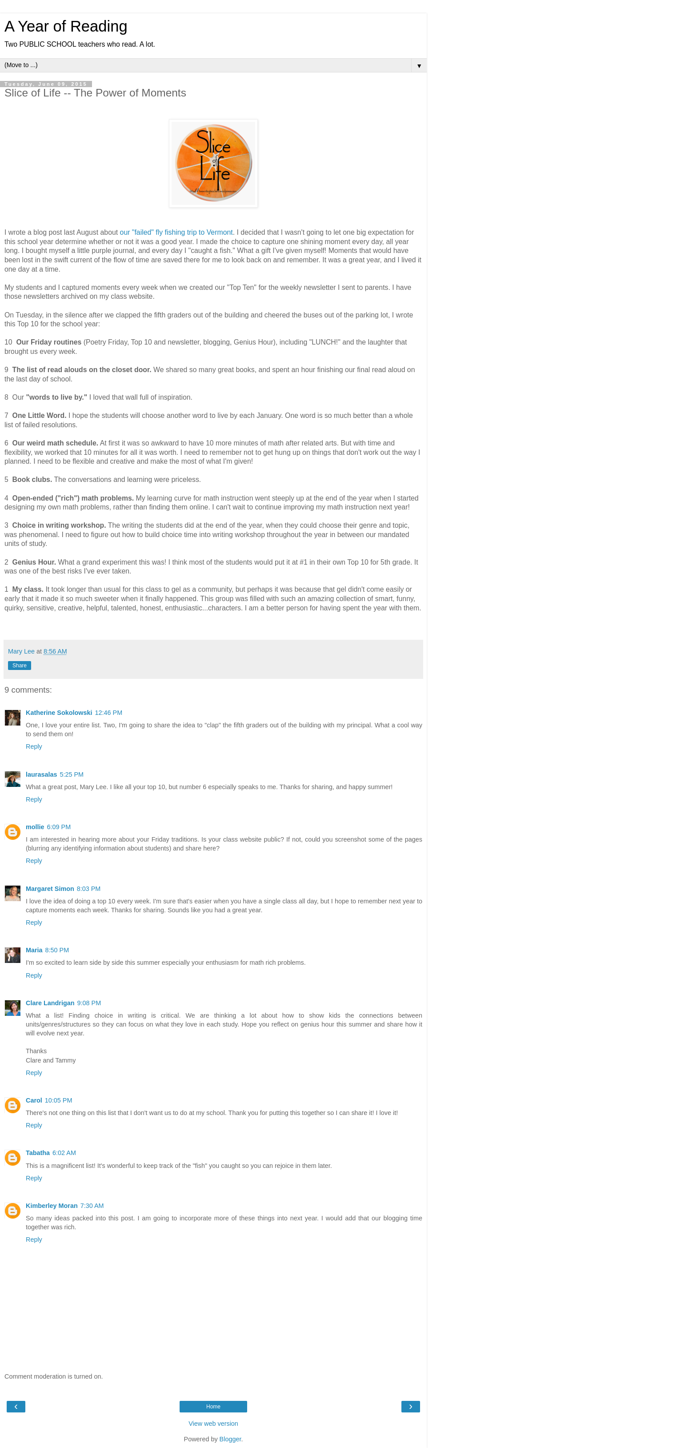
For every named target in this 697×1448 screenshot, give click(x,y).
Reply (34, 746)
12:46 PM (109, 712)
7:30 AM (92, 1205)
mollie (35, 826)
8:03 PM (89, 888)
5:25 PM (72, 774)
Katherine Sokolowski (59, 712)
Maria (34, 950)
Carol (34, 1100)
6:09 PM (59, 826)
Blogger (230, 1439)
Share (19, 665)
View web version (213, 1423)
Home (213, 1407)
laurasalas (41, 774)
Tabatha (38, 1152)
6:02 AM (64, 1152)
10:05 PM (58, 1100)
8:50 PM (57, 950)
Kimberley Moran (52, 1205)
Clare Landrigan (50, 1003)
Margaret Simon (50, 888)
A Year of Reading (66, 26)
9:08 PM (89, 1003)
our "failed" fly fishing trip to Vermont (176, 232)
